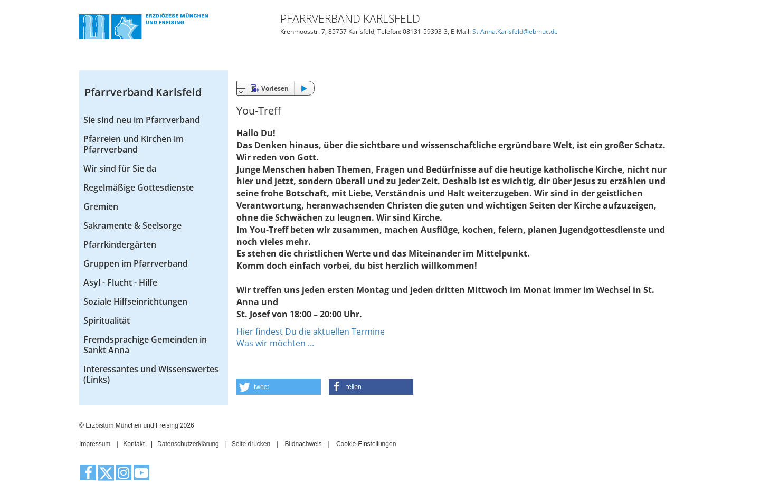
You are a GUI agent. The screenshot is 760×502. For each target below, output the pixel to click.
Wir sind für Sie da (119, 168)
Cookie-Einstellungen (366, 444)
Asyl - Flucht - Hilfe (120, 282)
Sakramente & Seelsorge (132, 225)
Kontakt (134, 444)
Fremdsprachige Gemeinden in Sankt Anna (145, 345)
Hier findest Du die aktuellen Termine (310, 331)
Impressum (94, 444)
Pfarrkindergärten (119, 244)
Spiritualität (106, 320)
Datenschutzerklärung (188, 444)
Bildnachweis (303, 444)
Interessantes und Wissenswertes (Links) (150, 374)
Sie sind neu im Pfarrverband (141, 120)
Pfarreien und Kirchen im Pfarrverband (133, 144)
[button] (278, 387)
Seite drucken (251, 444)
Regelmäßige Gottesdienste (138, 187)
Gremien (100, 206)
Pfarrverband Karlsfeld (143, 92)
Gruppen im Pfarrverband (135, 263)
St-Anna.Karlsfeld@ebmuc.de (515, 31)
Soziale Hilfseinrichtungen (135, 301)
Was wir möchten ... (275, 343)
